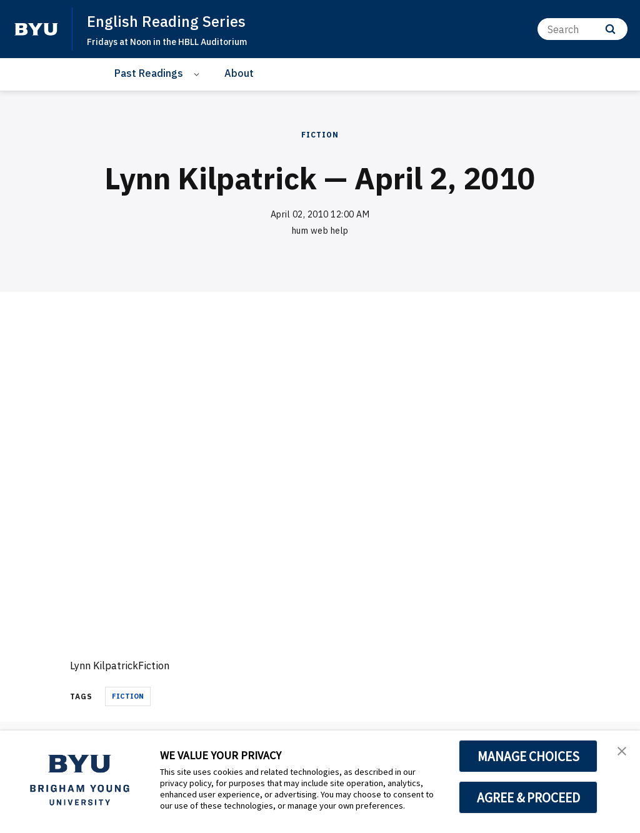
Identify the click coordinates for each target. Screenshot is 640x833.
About (239, 73)
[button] (619, 753)
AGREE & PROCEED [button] (528, 797)
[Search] (583, 29)
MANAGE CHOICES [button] (528, 756)
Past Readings (148, 73)
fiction (128, 696)
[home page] (36, 29)
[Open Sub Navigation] (198, 73)
